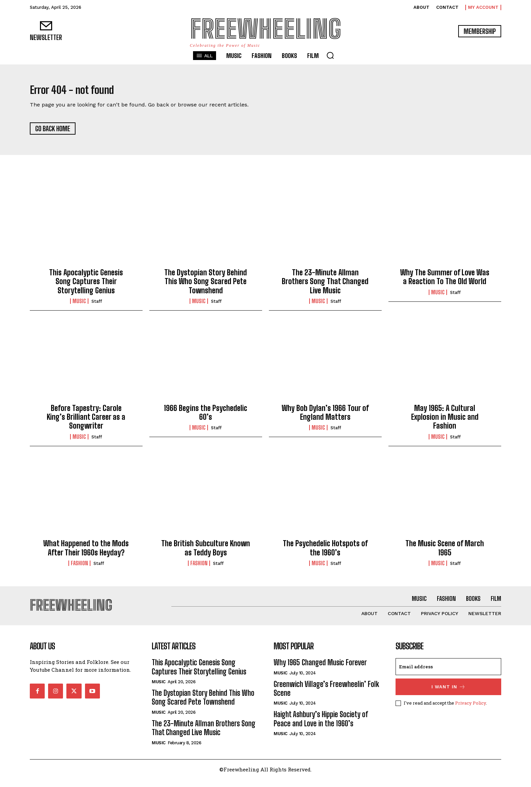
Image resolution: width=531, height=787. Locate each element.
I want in (448, 695)
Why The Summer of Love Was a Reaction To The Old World (444, 281)
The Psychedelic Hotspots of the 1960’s (325, 552)
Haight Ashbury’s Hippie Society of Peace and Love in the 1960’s (321, 727)
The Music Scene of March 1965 (444, 552)
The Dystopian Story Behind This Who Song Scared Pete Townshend (205, 285)
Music (79, 305)
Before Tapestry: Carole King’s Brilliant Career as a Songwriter (86, 420)
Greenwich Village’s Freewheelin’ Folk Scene (326, 696)
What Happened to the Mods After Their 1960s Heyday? (86, 552)
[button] (330, 55)
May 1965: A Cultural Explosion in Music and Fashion (445, 420)
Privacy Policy (470, 711)
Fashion (79, 567)
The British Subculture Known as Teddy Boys (205, 552)
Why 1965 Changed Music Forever (320, 670)
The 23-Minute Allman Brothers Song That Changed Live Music (325, 285)
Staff (96, 305)
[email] (448, 674)
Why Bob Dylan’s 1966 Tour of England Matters (325, 416)
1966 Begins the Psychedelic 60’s (205, 416)
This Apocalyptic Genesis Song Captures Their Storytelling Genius (86, 285)
